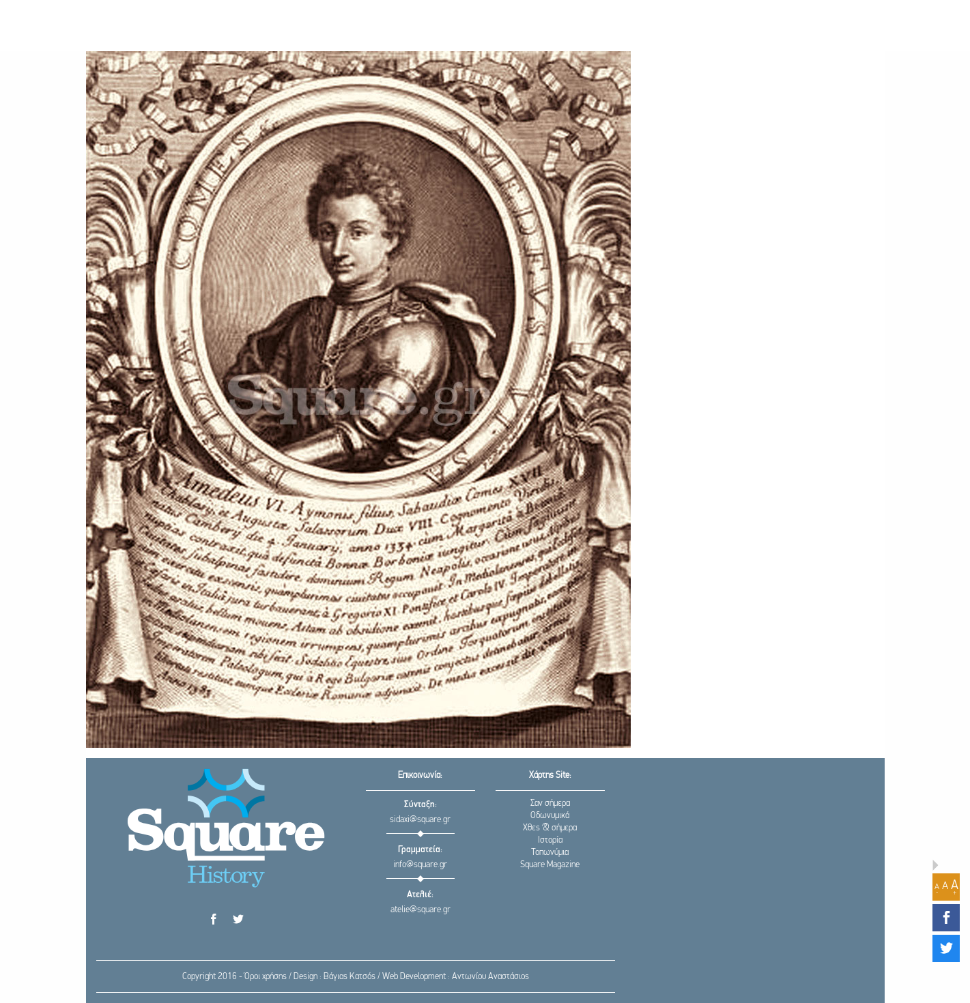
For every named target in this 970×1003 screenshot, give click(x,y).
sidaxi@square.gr (420, 819)
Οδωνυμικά (549, 815)
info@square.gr (420, 864)
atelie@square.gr (420, 909)
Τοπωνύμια (550, 852)
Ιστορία (550, 840)
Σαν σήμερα (550, 803)
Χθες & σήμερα (550, 828)
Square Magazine (550, 864)
